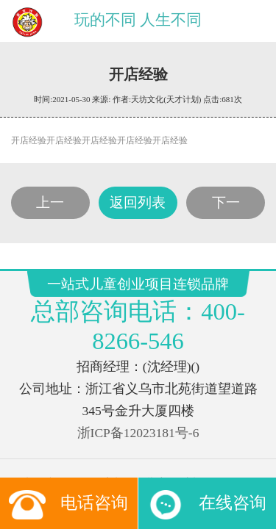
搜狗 (110, 354)
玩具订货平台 (87, 339)
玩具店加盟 (83, 325)
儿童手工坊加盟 (200, 325)
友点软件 (174, 400)
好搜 (203, 354)
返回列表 (137, 154)
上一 (49, 154)
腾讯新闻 (78, 354)
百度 (157, 354)
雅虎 (193, 339)
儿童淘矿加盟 (136, 325)
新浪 (134, 354)
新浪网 (221, 339)
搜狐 (180, 354)
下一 (226, 154)
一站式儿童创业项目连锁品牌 (76, 386)
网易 (170, 339)
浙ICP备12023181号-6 (138, 287)
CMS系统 (137, 339)
